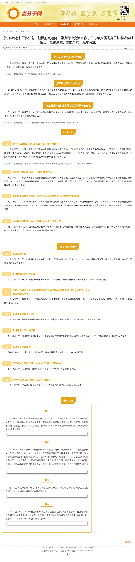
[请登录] (37, 2)
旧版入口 (126, 2)
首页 (37, 24)
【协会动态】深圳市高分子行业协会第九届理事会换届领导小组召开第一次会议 (46, 122)
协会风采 (64, 24)
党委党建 (49, 24)
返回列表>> (129, 542)
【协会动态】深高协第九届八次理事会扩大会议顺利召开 (37, 73)
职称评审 (93, 24)
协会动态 (27, 31)
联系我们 (90, 547)
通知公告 (79, 24)
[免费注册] (44, 2)
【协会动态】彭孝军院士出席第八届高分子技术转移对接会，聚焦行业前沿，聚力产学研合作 (52, 163)
